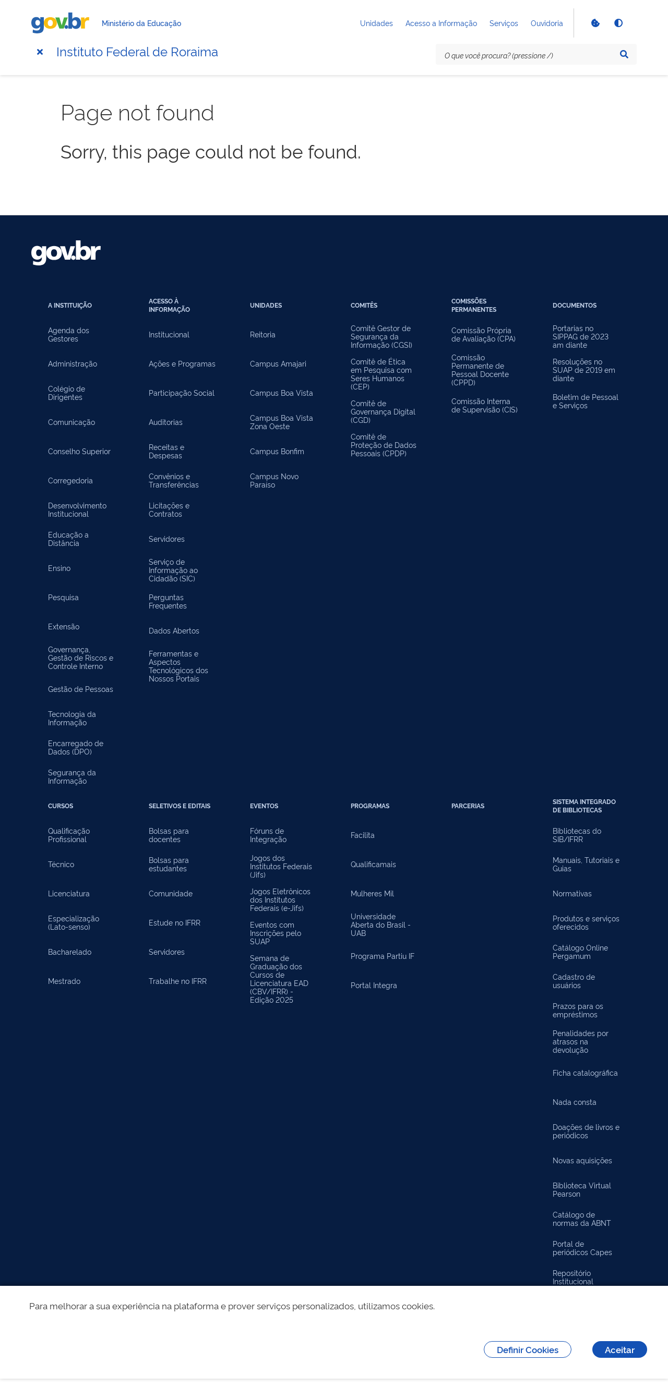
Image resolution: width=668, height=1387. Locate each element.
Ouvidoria (547, 23)
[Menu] (39, 51)
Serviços (504, 23)
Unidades (376, 23)
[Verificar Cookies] (594, 23)
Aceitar (620, 1349)
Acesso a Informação (441, 23)
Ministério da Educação (141, 23)
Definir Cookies (527, 1349)
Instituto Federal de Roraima (137, 50)
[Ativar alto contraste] (617, 23)
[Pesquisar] (624, 54)
